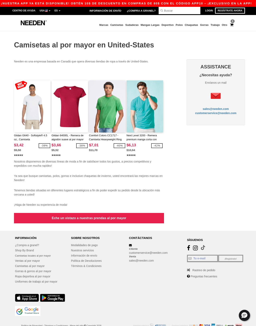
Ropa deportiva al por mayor (32, 266)
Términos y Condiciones (56, 316)
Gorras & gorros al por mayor (33, 261)
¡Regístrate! (231, 249)
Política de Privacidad (31, 316)
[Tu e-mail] (202, 248)
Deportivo (168, 24)
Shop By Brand (24, 240)
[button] (244, 315)
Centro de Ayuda (23, 10)
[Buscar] (179, 10)
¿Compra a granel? (141, 10)
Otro (224, 24)
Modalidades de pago (84, 235)
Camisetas (116, 24)
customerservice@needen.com (215, 108)
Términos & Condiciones (86, 256)
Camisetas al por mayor (30, 256)
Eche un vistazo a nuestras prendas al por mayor (89, 208)
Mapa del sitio (76, 316)
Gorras (204, 24)
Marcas (103, 24)
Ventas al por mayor (27, 251)
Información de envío (105, 10)
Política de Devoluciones (86, 251)
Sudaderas (131, 24)
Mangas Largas (150, 24)
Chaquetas (191, 24)
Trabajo (215, 24)
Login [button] (209, 10)
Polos (179, 24)
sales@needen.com (216, 103)
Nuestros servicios (82, 240)
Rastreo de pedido (203, 260)
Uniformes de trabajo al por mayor (36, 271)
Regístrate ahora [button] (230, 10)
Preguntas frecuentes (204, 266)
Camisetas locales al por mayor (34, 245)
